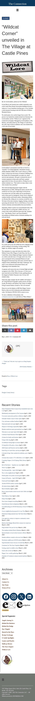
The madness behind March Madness (11, 530)
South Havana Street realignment (10, 504)
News (8, 376)
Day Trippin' (6, 629)
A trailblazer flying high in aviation (11, 442)
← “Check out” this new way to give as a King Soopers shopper (16, 362)
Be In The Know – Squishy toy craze (11, 465)
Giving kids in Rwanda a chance (10, 445)
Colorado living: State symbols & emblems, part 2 (15, 453)
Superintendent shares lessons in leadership (13, 542)
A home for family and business (10, 437)
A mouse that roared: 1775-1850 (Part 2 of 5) (13, 457)
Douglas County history (8, 392)
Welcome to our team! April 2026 (10, 432)
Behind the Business (8, 623)
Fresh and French (6, 481)
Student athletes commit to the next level (12, 537)
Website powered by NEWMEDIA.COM (12, 696)
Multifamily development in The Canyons (13, 413)
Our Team (5, 585)
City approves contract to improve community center (15, 518)
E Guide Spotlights (8, 638)
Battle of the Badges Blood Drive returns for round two (16, 523)
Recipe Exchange (7, 635)
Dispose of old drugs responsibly (10, 426)
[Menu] (17, 9)
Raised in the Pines (8, 632)
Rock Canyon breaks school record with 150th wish (15, 491)
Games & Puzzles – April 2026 (10, 478)
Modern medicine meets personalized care (13, 429)
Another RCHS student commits (10, 483)
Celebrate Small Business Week (10, 434)
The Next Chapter (8, 647)
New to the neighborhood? (9, 473)
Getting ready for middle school (10, 548)
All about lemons (6, 486)
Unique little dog (6, 440)
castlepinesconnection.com (9, 297)
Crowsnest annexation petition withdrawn (13, 416)
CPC (10, 337)
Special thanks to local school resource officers (14, 533)
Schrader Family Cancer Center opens (12, 418)
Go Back (5, 18)
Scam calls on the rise (7, 550)
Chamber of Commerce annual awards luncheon (14, 556)
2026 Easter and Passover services (11, 448)
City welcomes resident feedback (10, 421)
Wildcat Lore (14, 376)
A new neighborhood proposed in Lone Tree (13, 511)
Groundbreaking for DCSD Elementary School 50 (15, 506)
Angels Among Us (7, 620)
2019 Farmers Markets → (26, 366)
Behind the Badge (7, 626)
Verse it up (4, 467)
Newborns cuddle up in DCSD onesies (12, 540)
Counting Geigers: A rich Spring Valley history (14, 460)
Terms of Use (6, 588)
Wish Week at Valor (7, 496)
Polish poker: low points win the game (12, 475)
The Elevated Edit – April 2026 (10, 470)
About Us (5, 579)
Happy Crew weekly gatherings (10, 553)
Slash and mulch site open (8, 424)
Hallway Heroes (7, 644)
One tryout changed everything (10, 501)
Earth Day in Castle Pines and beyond (12, 450)
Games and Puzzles (8, 641)
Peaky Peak (5, 498)
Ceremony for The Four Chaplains (11, 545)
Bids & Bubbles (6, 488)
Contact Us (5, 582)
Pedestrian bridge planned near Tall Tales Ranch (14, 514)
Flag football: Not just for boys (10, 527)
